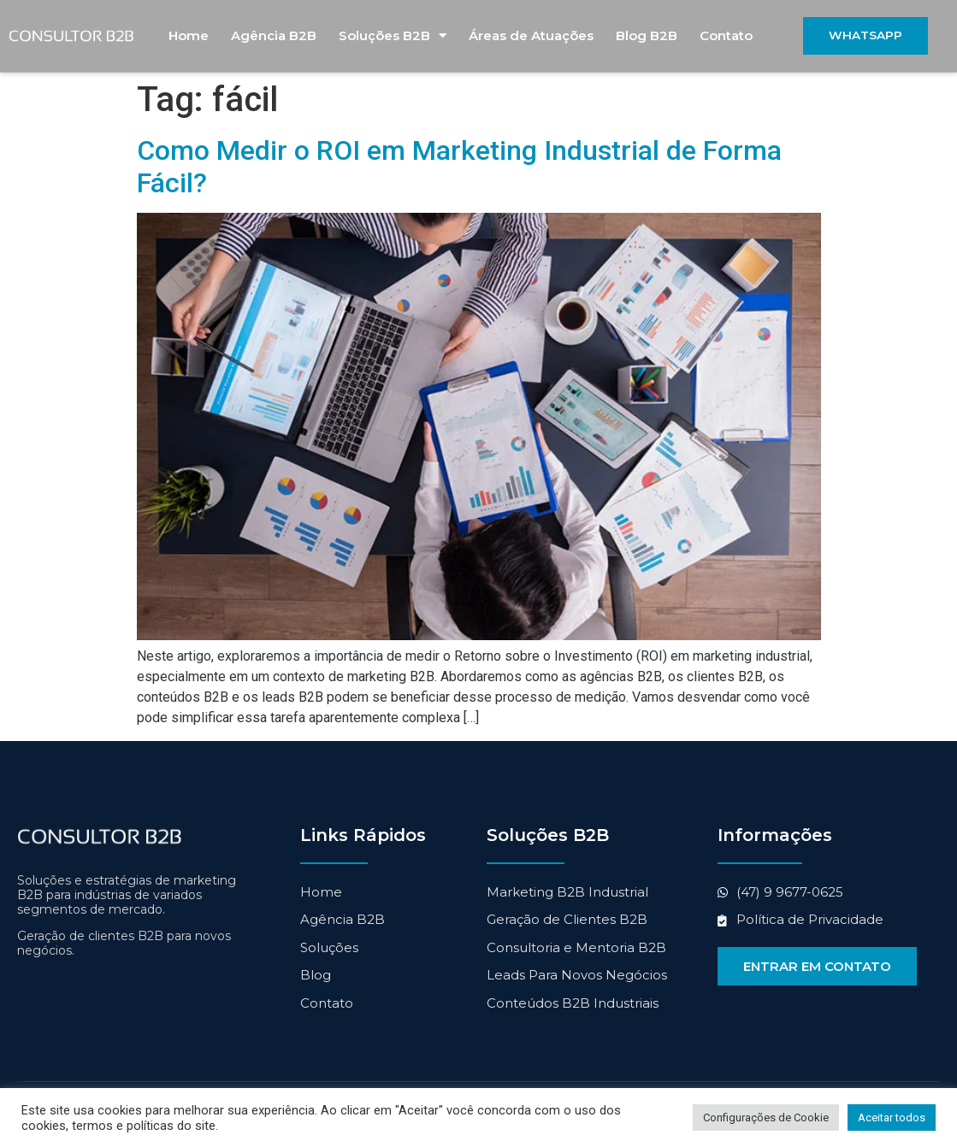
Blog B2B (646, 36)
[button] (865, 36)
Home (188, 36)
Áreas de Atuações (531, 36)
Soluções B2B (392, 36)
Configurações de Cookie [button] (766, 1117)
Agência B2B (273, 36)
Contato (726, 36)
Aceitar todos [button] (891, 1117)
